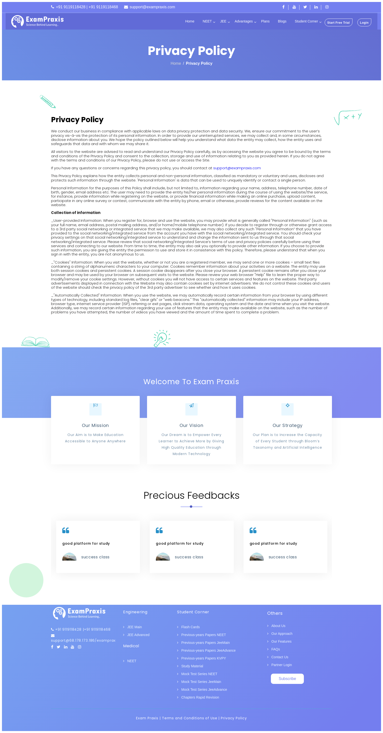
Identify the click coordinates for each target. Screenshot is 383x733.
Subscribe (287, 679)
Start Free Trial (338, 22)
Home (189, 21)
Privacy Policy (199, 63)
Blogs (282, 21)
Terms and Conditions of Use (190, 718)
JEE (223, 21)
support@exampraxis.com (237, 167)
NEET (207, 21)
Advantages (244, 21)
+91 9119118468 (97, 629)
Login (364, 22)
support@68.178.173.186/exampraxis (84, 640)
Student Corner (306, 21)
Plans (265, 21)
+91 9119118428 (68, 629)
